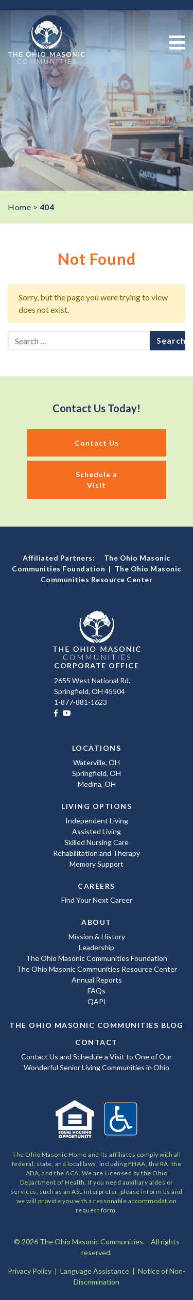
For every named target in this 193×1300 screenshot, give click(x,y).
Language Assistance (94, 1271)
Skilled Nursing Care (96, 842)
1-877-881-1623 (80, 702)
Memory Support (96, 863)
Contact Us (97, 442)
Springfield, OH (96, 773)
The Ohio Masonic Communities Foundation (96, 958)
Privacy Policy (29, 1271)
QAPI (96, 1001)
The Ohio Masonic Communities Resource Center (96, 969)
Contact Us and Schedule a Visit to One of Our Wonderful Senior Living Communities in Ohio (96, 1062)
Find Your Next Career (96, 900)
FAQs (96, 990)
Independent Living (96, 820)
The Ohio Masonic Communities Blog (96, 1025)
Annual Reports (97, 979)
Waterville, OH (96, 762)
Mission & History (96, 936)
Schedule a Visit (96, 479)
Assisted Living (96, 831)
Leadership (96, 947)
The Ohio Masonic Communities (46, 42)
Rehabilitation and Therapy (96, 853)
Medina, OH (97, 784)
